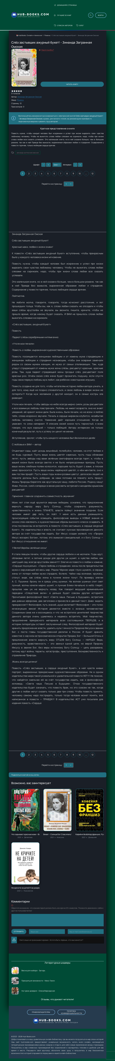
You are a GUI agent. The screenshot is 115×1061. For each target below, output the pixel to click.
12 (92, 173)
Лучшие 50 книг (62, 15)
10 (80, 173)
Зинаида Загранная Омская (29, 97)
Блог (80, 25)
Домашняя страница (65, 5)
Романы (47, 35)
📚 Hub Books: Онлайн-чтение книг (29, 35)
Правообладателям (41, 1012)
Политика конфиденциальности (71, 1012)
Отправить (19, 931)
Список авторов (63, 25)
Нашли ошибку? (47, 50)
